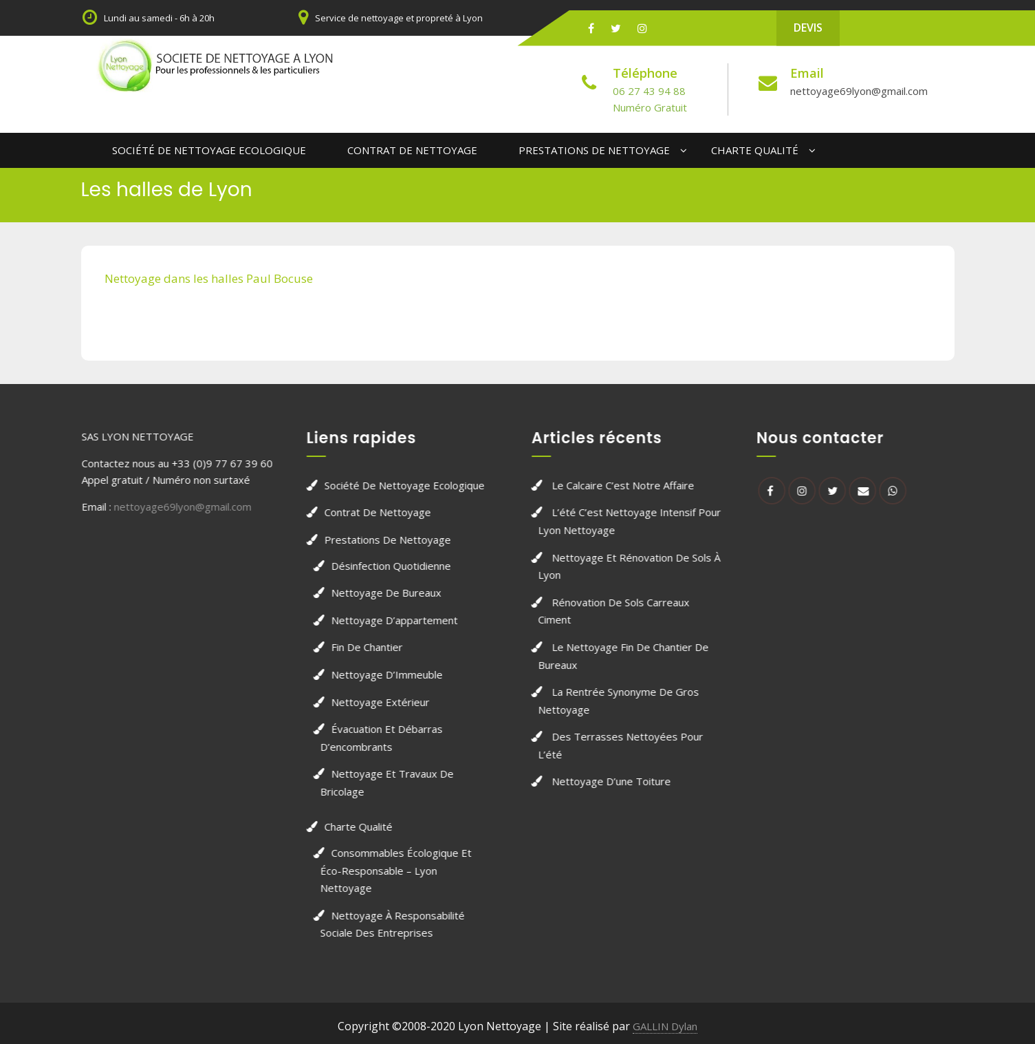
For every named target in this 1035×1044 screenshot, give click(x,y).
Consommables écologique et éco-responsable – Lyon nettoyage (379, 870)
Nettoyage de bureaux (369, 592)
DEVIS (808, 27)
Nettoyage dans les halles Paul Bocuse (209, 278)
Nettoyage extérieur (363, 702)
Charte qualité (754, 150)
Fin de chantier (350, 647)
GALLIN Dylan (665, 1026)
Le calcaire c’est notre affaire (640, 485)
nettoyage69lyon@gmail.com (859, 91)
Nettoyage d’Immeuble (370, 674)
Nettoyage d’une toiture (628, 781)
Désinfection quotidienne (374, 566)
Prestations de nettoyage (594, 150)
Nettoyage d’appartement (377, 620)
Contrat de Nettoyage (412, 150)
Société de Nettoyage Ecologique (209, 150)
